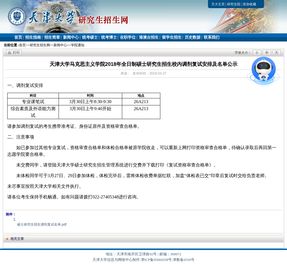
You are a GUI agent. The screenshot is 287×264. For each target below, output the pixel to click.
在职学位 (128, 37)
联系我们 (211, 37)
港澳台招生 (149, 37)
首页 (18, 37)
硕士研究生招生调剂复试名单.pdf (41, 224)
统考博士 (109, 37)
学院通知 (77, 45)
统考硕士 (90, 37)
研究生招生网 (40, 45)
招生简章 (52, 37)
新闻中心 (71, 37)
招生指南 (33, 37)
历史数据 (192, 37)
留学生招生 (172, 37)
